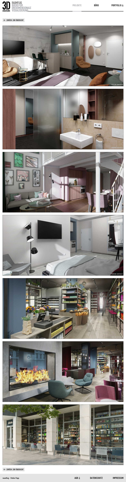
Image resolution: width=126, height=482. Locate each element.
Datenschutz (96, 478)
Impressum (118, 478)
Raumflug (17, 6)
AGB (77, 478)
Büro (96, 5)
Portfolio (116, 5)
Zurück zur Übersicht (15, 20)
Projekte (76, 5)
